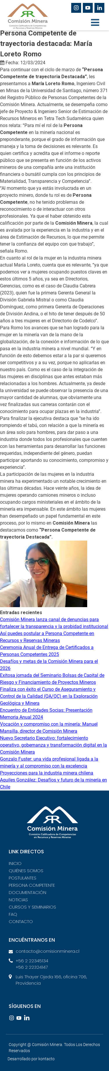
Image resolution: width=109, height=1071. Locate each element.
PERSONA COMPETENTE (32, 885)
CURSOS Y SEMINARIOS (32, 907)
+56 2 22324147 (32, 967)
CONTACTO (21, 921)
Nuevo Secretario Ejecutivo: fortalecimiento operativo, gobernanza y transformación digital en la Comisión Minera (53, 745)
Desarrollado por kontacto (31, 1058)
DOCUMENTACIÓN (27, 892)
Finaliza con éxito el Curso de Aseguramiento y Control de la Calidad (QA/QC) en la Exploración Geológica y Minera (49, 696)
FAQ (13, 914)
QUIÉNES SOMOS (26, 871)
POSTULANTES (22, 878)
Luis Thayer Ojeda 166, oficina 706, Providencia (51, 980)
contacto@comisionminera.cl (47, 951)
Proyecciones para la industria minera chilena (46, 773)
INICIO (15, 863)
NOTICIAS (18, 900)
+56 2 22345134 (32, 961)
